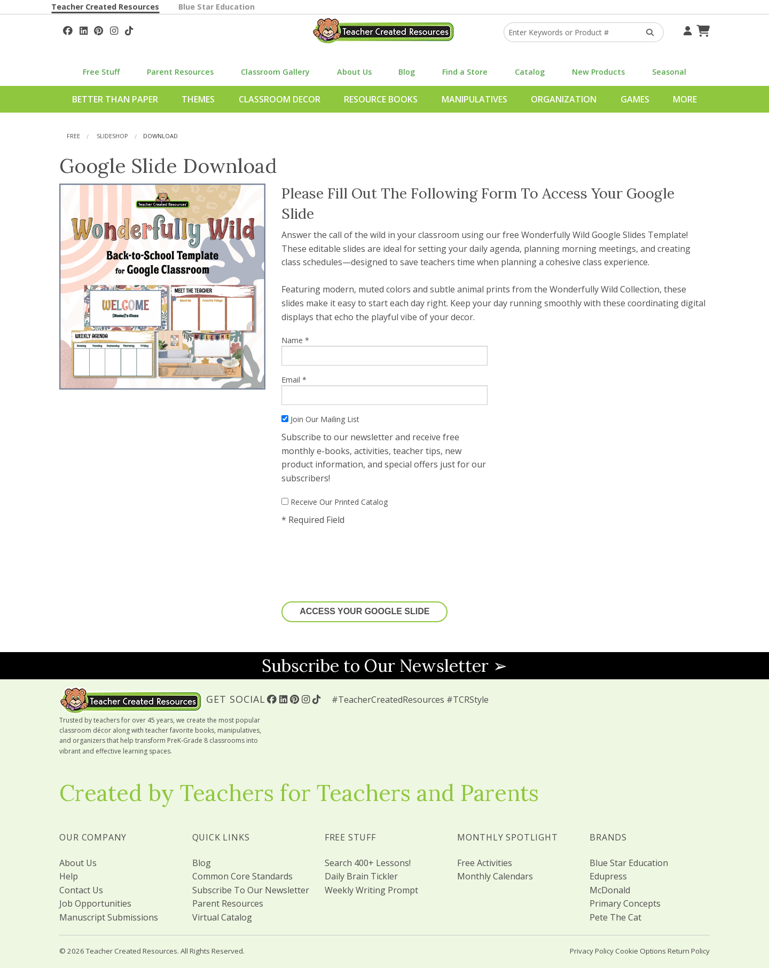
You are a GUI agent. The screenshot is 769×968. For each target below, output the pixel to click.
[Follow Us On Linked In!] (84, 29)
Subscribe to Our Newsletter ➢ (384, 666)
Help (68, 876)
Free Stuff (101, 72)
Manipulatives (474, 99)
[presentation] (362, 558)
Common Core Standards (242, 876)
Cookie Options (640, 951)
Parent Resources (180, 72)
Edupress (608, 876)
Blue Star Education (216, 7)
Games (635, 99)
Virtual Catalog (222, 917)
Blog (406, 72)
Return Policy (689, 951)
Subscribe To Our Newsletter (250, 890)
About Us (354, 72)
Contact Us (81, 890)
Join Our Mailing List (320, 419)
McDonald (610, 890)
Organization (564, 99)
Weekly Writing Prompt (371, 890)
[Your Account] (686, 29)
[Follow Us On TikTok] (129, 29)
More (685, 99)
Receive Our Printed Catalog (334, 502)
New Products (598, 72)
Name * (384, 350)
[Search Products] (646, 32)
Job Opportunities (95, 903)
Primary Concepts (625, 903)
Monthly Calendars (495, 876)
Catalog (530, 72)
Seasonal (669, 72)
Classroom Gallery (275, 72)
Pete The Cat (615, 917)
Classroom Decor (279, 99)
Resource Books (381, 99)
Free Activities (484, 863)
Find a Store (465, 72)
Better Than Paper (115, 99)
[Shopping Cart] (702, 29)
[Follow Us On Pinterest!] (98, 29)
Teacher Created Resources (105, 7)
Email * (384, 390)
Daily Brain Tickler (361, 876)
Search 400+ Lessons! (368, 863)
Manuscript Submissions (108, 917)
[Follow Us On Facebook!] (68, 29)
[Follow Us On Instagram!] (114, 29)
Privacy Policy (592, 951)
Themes (198, 99)
